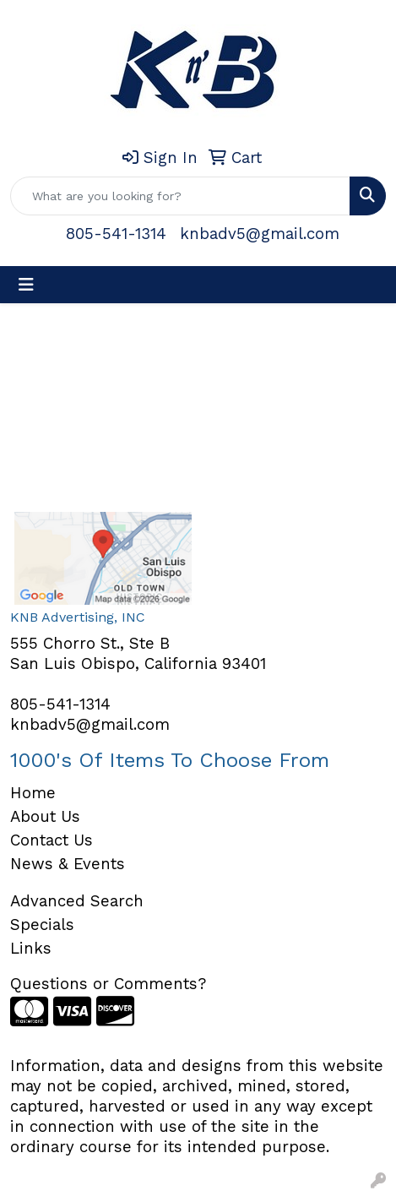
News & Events (67, 864)
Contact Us (51, 840)
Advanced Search (77, 901)
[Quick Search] (180, 196)
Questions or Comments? (108, 984)
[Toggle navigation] (26, 284)
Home (33, 793)
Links (31, 948)
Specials (42, 925)
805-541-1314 (116, 234)
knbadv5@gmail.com (259, 234)
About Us (45, 817)
